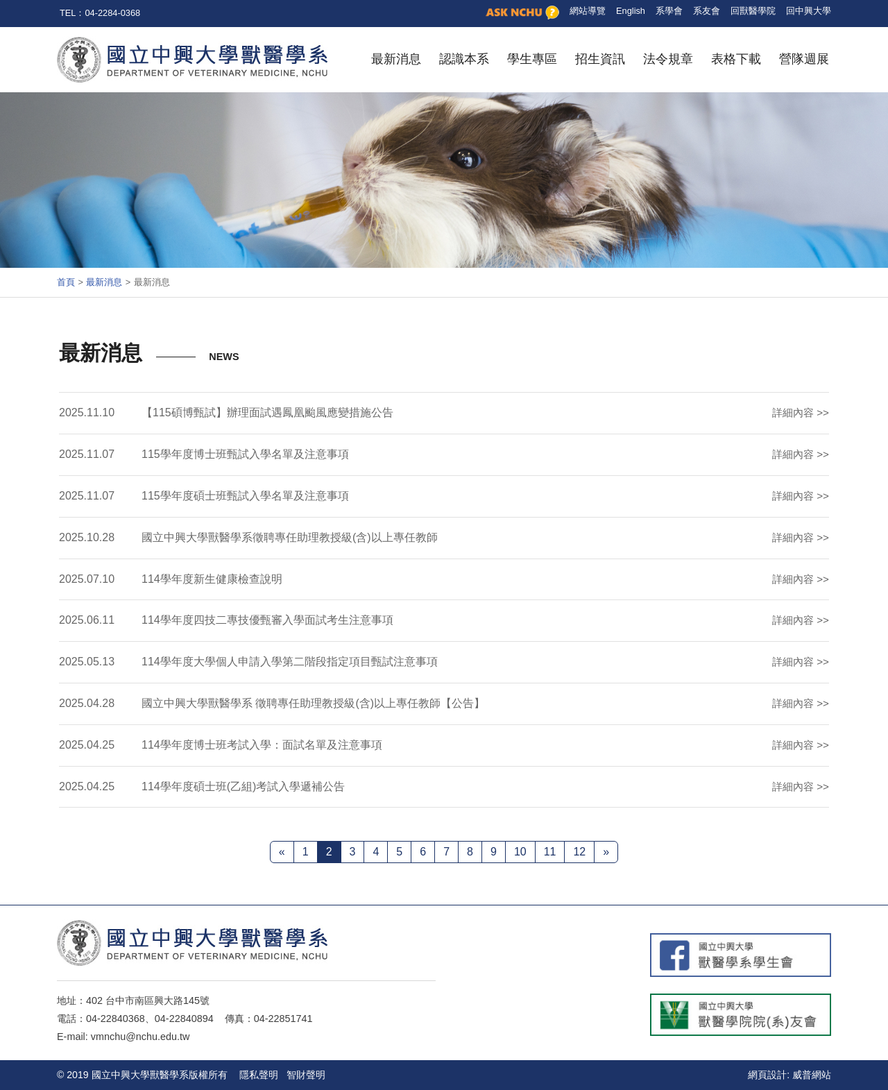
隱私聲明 (258, 1074)
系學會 (669, 11)
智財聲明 (306, 1074)
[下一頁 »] (606, 852)
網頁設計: (768, 1074)
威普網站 (811, 1074)
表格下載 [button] (736, 59)
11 (550, 852)
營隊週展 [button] (804, 59)
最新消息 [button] (396, 59)
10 (520, 852)
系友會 (706, 11)
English (630, 11)
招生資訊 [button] (600, 59)
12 (579, 852)
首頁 (66, 282)
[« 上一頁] (282, 852)
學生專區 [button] (532, 59)
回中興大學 (808, 11)
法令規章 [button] (668, 59)
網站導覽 (588, 11)
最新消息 (104, 282)
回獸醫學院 (753, 11)
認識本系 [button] (464, 59)
